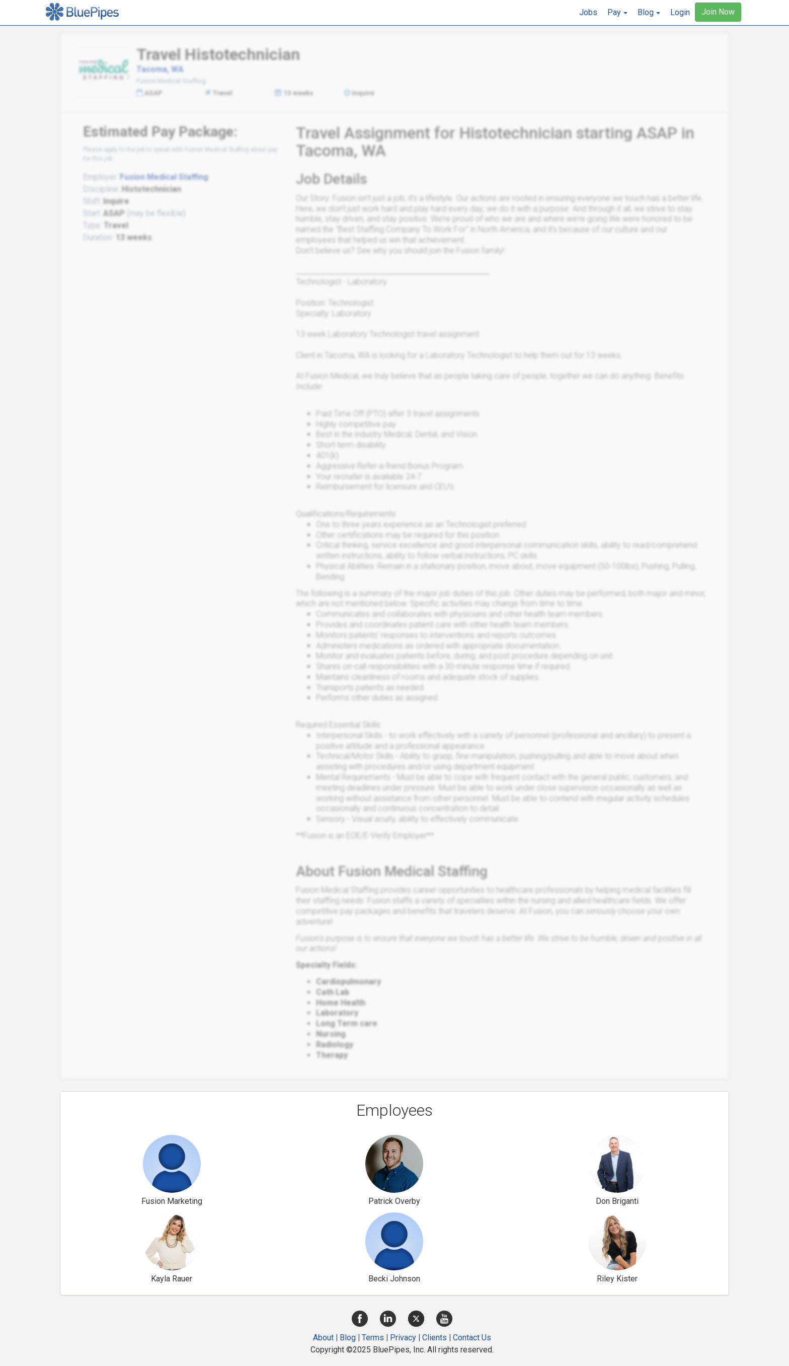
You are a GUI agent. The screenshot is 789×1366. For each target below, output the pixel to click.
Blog (348, 1337)
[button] (617, 12)
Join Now (718, 12)
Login (680, 12)
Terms (373, 1337)
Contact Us (472, 1337)
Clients (434, 1337)
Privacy (403, 1337)
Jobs (588, 12)
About (323, 1337)
